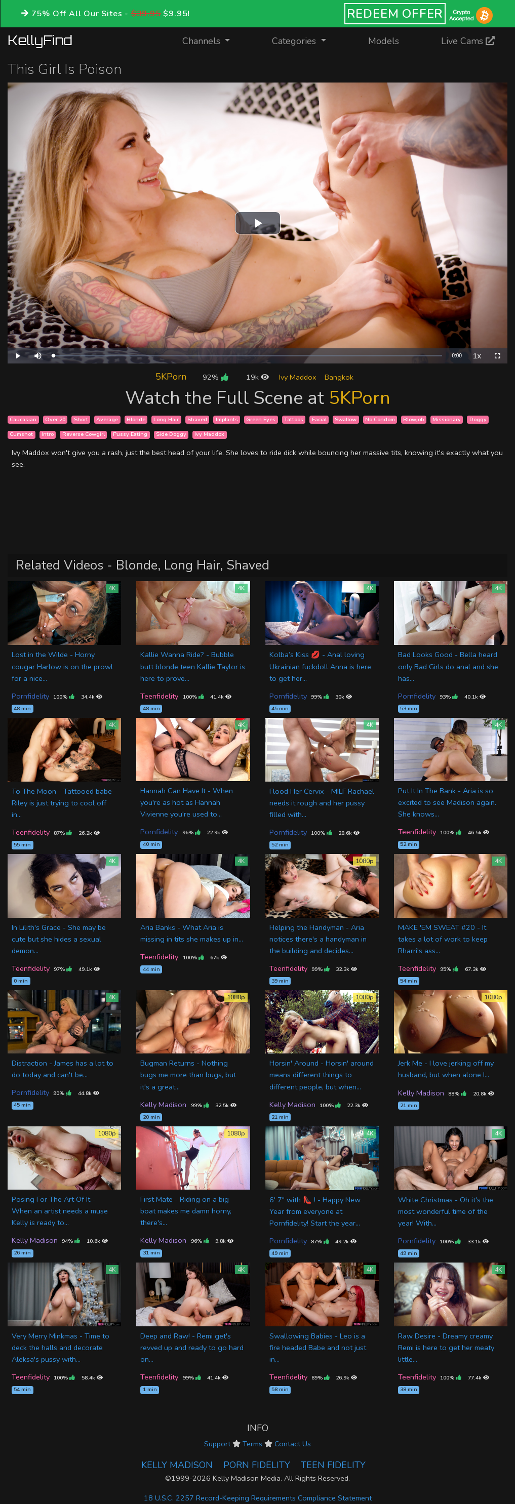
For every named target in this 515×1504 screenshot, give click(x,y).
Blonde (136, 419)
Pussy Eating (130, 434)
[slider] (247, 355)
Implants (227, 419)
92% (215, 377)
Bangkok (339, 377)
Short (81, 419)
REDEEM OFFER (395, 14)
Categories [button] (295, 41)
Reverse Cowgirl (83, 434)
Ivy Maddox (297, 377)
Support (217, 1444)
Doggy (478, 419)
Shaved (197, 419)
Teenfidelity (159, 696)
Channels (212, 40)
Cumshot (21, 434)
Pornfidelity (30, 696)
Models (383, 41)
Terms (252, 1444)
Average (107, 419)
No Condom (380, 419)
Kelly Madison (163, 1105)
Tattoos (293, 419)
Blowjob (413, 419)
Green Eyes (260, 419)
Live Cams (468, 41)
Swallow (345, 419)
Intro (48, 434)
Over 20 (55, 419)
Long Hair (166, 419)
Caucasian (23, 419)
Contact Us (292, 1444)
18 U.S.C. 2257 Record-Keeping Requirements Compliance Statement (258, 1498)
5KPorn (170, 377)
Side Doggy (171, 434)
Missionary (446, 419)
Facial (319, 419)
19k (257, 377)
